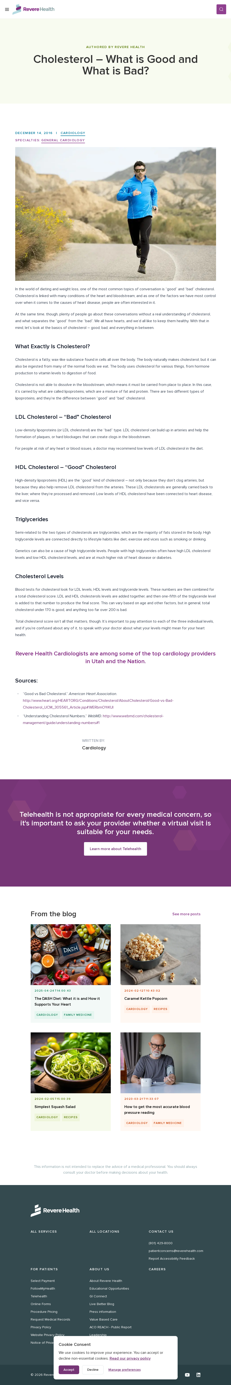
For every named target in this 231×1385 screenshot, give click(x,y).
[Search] (221, 9)
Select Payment (43, 1281)
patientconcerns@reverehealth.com (176, 1251)
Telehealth (39, 1296)
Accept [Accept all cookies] (68, 1370)
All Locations (104, 1231)
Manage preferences (124, 1370)
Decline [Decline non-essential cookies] (92, 1370)
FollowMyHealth (43, 1288)
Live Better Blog (102, 1304)
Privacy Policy (41, 1327)
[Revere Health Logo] (114, 9)
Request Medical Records (50, 1319)
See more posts (186, 914)
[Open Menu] (7, 9)
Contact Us (161, 1231)
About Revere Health (106, 1281)
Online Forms (41, 1304)
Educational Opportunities (109, 1288)
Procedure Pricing (44, 1312)
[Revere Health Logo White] (116, 1210)
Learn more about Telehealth (115, 849)
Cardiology (73, 133)
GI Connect (98, 1296)
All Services (44, 1231)
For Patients (44, 1269)
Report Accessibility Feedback (172, 1259)
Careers (157, 1269)
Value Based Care (104, 1319)
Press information (103, 1312)
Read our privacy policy (130, 1358)
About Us (99, 1269)
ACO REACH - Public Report (111, 1327)
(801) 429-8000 (161, 1243)
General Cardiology (63, 140)
